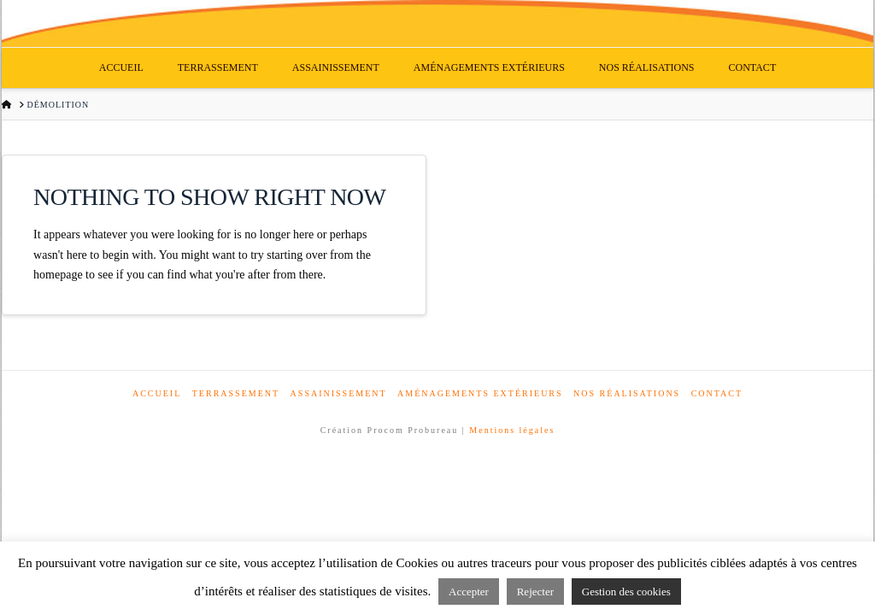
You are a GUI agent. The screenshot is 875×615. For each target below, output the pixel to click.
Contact (717, 393)
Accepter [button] (469, 591)
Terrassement (235, 393)
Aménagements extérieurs (480, 393)
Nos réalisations (626, 393)
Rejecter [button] (535, 591)
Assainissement (339, 393)
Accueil (156, 393)
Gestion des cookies (626, 591)
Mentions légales (512, 430)
